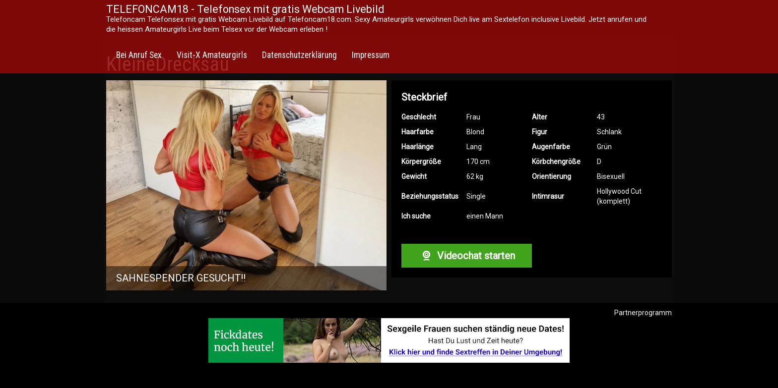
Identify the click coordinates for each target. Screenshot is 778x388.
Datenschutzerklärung (299, 55)
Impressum (370, 55)
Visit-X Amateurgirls (212, 55)
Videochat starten (466, 256)
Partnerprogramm (643, 313)
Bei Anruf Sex (139, 55)
